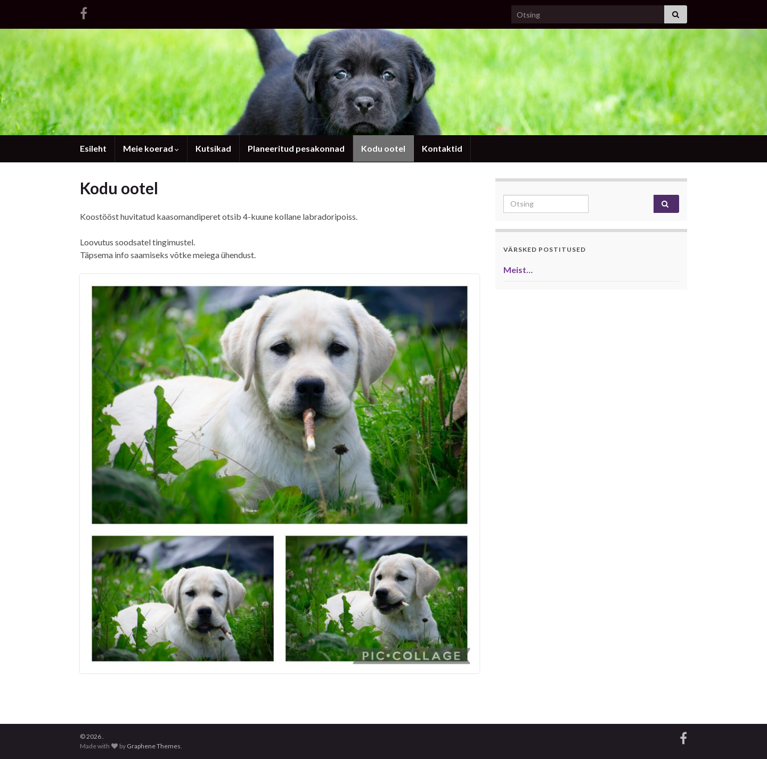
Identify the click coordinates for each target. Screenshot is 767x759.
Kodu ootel (383, 148)
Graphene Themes (154, 746)
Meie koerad (151, 148)
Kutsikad (213, 148)
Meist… (518, 270)
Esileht (93, 148)
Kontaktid (442, 148)
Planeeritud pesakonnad (296, 148)
